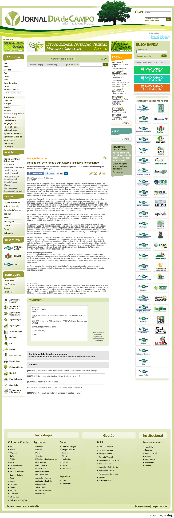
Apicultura (52, 356)
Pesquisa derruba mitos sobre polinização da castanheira (59, 387)
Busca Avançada (143, 56)
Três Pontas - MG (119, 110)
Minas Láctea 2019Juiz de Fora (119, 117)
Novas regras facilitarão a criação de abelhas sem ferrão (59, 376)
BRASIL (63, 356)
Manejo (72, 356)
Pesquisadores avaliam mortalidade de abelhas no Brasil (59, 393)
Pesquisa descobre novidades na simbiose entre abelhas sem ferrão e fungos (67, 371)
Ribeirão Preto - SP (119, 92)
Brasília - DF (120, 101)
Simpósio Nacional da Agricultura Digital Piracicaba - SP (120, 83)
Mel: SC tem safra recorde (47, 382)
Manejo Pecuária (86, 356)
